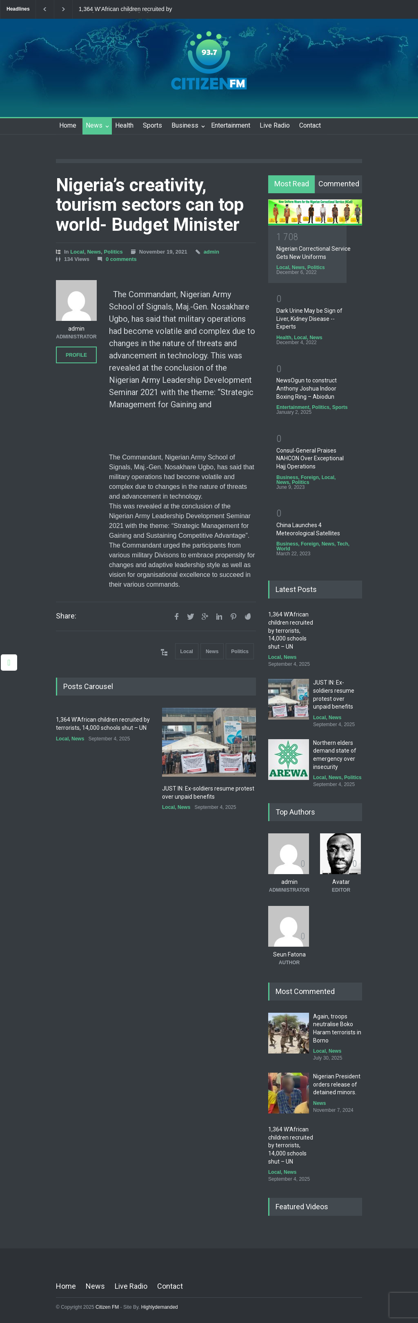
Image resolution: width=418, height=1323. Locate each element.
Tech (342, 544)
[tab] (291, 184)
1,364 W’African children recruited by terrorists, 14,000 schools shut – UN (125, 9)
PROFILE (76, 355)
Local (77, 252)
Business (184, 125)
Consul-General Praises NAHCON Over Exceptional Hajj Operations (310, 458)
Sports (152, 125)
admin (211, 252)
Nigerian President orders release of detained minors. (336, 1084)
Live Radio (275, 125)
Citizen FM (107, 1307)
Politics (113, 252)
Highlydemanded (159, 1307)
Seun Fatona (289, 954)
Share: (66, 616)
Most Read (291, 183)
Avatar (341, 882)
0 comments (121, 259)
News (94, 125)
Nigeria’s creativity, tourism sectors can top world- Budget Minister (150, 204)
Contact (310, 125)
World (283, 549)
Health (124, 125)
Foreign (310, 477)
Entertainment (230, 125)
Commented (338, 183)
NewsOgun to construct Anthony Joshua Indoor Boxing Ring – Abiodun (306, 388)
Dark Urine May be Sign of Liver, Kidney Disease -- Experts (309, 318)
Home (67, 125)
